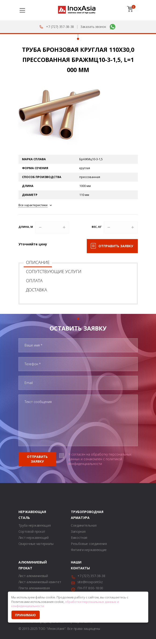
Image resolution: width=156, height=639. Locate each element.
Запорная (78, 531)
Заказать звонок (93, 26)
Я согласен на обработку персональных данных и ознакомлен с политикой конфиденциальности (100, 459)
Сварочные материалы (36, 543)
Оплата (34, 280)
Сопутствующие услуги (53, 271)
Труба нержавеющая (34, 525)
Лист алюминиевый (33, 576)
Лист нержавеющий (33, 537)
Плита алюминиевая (34, 588)
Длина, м (25, 226)
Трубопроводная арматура (77, 515)
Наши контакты (77, 565)
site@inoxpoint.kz (90, 582)
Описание (38, 262)
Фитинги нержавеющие (89, 550)
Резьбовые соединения (89, 543)
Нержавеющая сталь (24, 515)
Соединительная (84, 525)
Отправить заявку (115, 246)
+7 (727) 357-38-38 (60, 26)
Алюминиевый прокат (24, 565)
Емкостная (79, 537)
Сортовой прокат (32, 531)
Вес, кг (97, 226)
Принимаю (25, 615)
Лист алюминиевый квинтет (39, 582)
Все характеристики (32, 205)
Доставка (36, 290)
